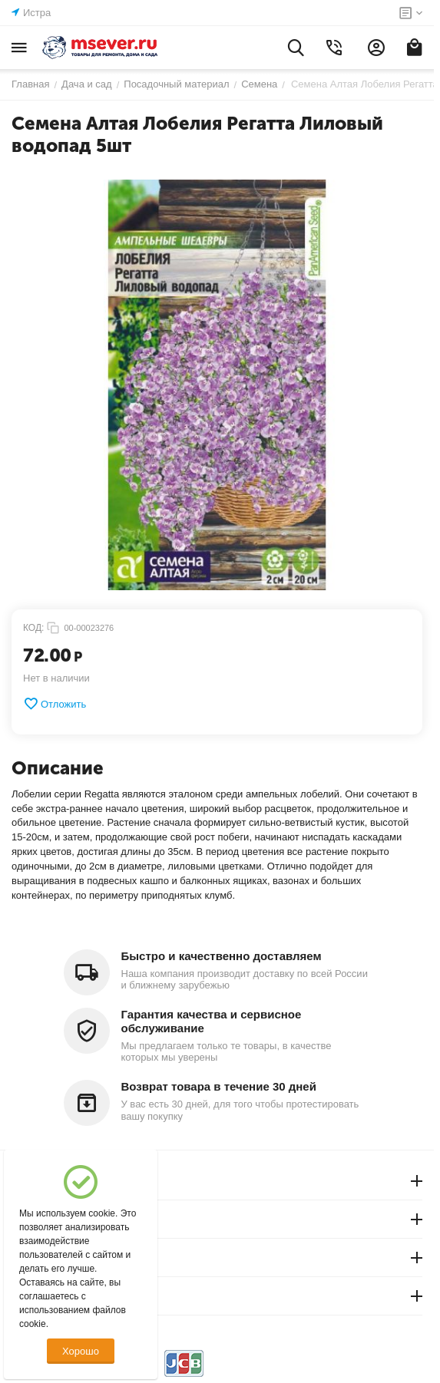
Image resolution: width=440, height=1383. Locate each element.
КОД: (33, 627)
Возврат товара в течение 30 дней (218, 1086)
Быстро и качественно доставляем (221, 955)
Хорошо (80, 1351)
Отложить (54, 703)
